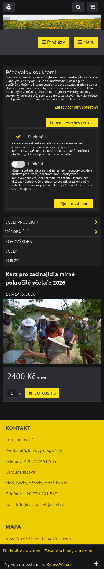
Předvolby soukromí (21, 550)
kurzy (12, 261)
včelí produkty (53, 222)
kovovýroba (18, 241)
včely (11, 251)
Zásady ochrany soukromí (76, 107)
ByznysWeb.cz (59, 564)
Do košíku (42, 393)
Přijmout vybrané (73, 203)
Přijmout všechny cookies (72, 122)
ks (14, 393)
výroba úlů (53, 231)
